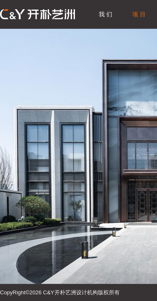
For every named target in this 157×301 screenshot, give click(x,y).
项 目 (139, 14)
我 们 (105, 14)
